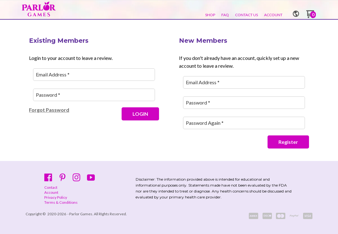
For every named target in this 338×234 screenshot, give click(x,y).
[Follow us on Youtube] (91, 177)
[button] (296, 11)
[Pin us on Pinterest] (62, 177)
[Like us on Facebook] (48, 177)
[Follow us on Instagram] (76, 177)
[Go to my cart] (311, 16)
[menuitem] (210, 14)
